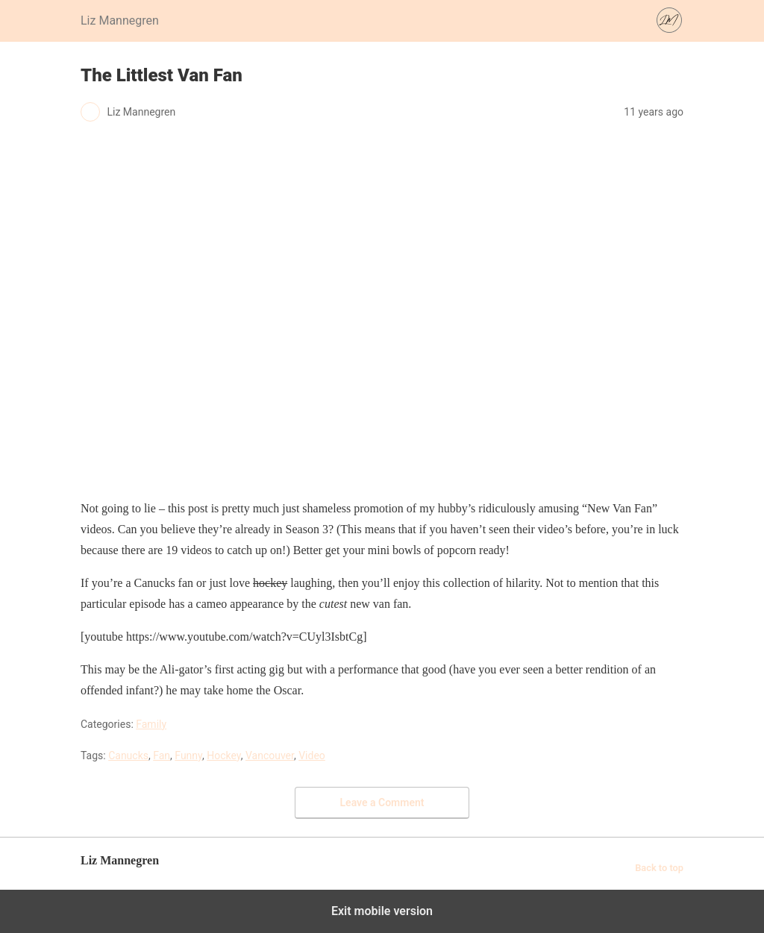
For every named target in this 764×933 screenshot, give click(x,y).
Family (151, 724)
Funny (188, 755)
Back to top (659, 867)
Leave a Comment (382, 802)
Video (311, 755)
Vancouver (269, 755)
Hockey (224, 755)
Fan (161, 755)
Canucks (128, 755)
